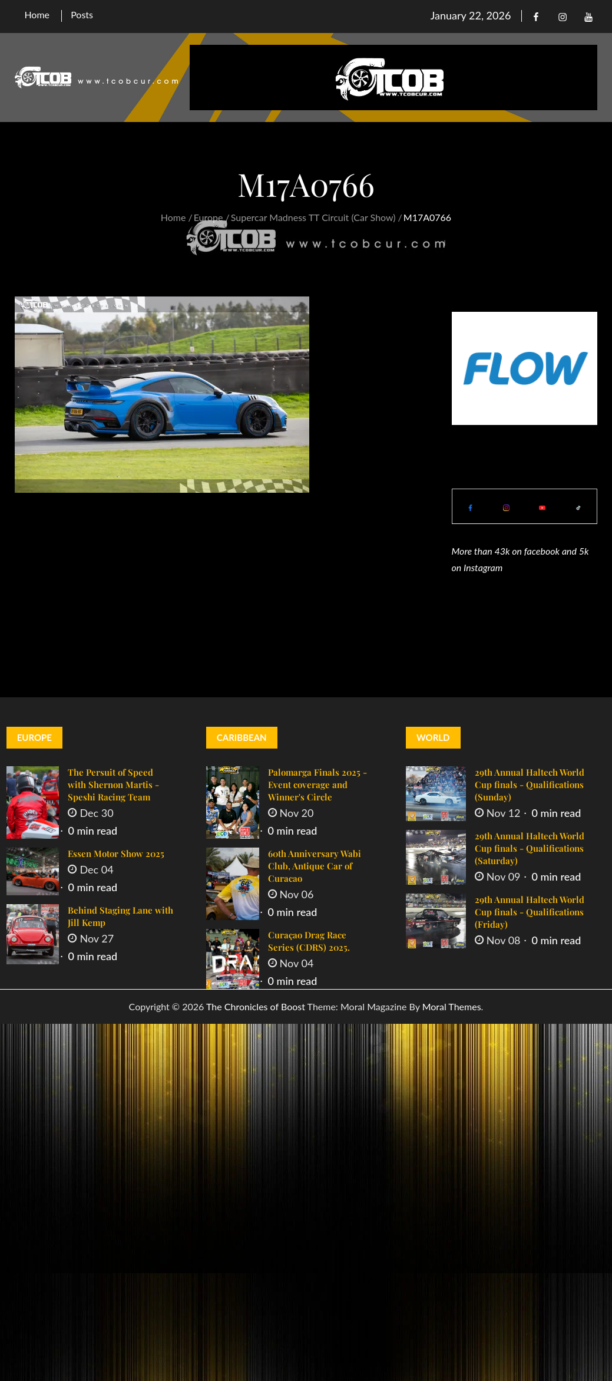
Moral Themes (451, 1006)
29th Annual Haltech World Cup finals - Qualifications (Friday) (529, 912)
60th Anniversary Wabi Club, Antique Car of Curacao (314, 866)
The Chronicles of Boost (255, 1006)
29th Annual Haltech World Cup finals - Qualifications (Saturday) (529, 848)
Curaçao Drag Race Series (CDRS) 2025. (309, 941)
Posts (82, 14)
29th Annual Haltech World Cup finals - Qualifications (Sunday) (529, 784)
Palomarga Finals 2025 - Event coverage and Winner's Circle (317, 784)
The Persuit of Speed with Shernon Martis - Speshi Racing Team (113, 784)
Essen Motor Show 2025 (116, 853)
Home (36, 14)
